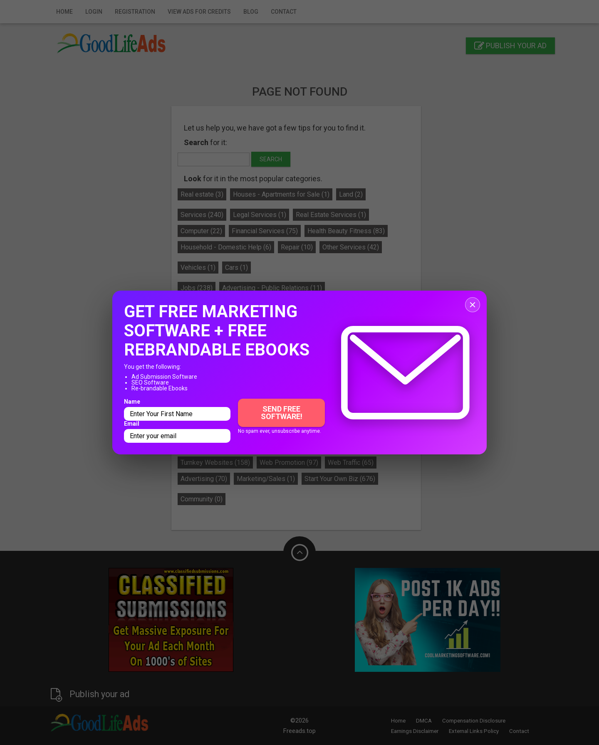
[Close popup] (472, 304)
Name (132, 402)
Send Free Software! (281, 413)
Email (131, 424)
